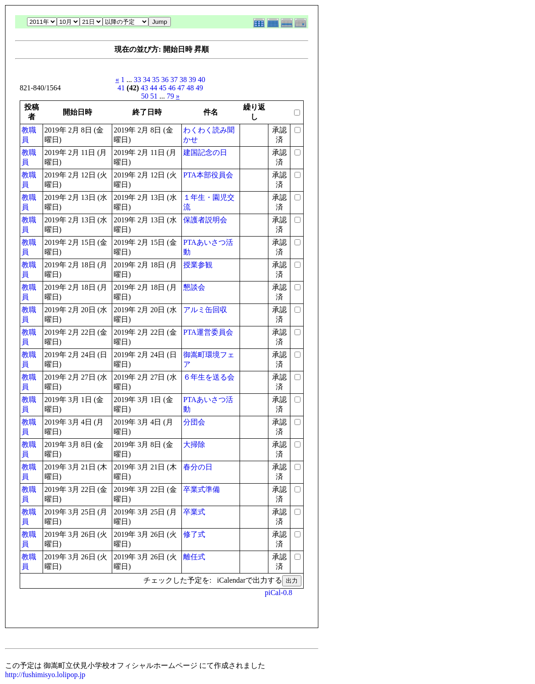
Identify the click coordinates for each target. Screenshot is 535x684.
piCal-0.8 (278, 592)
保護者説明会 (205, 220)
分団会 (194, 422)
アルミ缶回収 (205, 310)
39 (192, 79)
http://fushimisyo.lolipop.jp (45, 674)
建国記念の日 (205, 152)
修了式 (194, 534)
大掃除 (194, 444)
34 (146, 79)
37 (174, 79)
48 (190, 88)
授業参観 (198, 265)
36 (165, 79)
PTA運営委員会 (208, 332)
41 (121, 88)
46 (171, 88)
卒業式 (194, 512)
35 (155, 79)
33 (137, 79)
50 (144, 96)
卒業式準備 (201, 489)
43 (144, 88)
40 (201, 79)
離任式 (194, 557)
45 (162, 88)
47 (181, 88)
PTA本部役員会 (208, 175)
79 (170, 96)
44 (153, 88)
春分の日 (198, 467)
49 (199, 88)
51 (154, 96)
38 (183, 79)
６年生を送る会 (209, 377)
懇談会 (194, 287)
